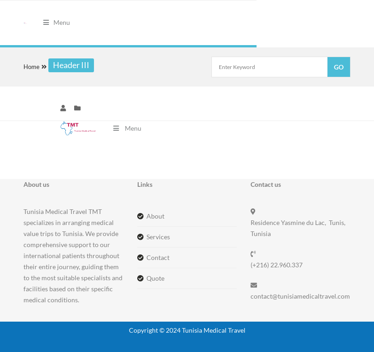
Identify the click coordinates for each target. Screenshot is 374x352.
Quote (155, 278)
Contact (157, 257)
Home (31, 66)
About (155, 216)
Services (158, 237)
